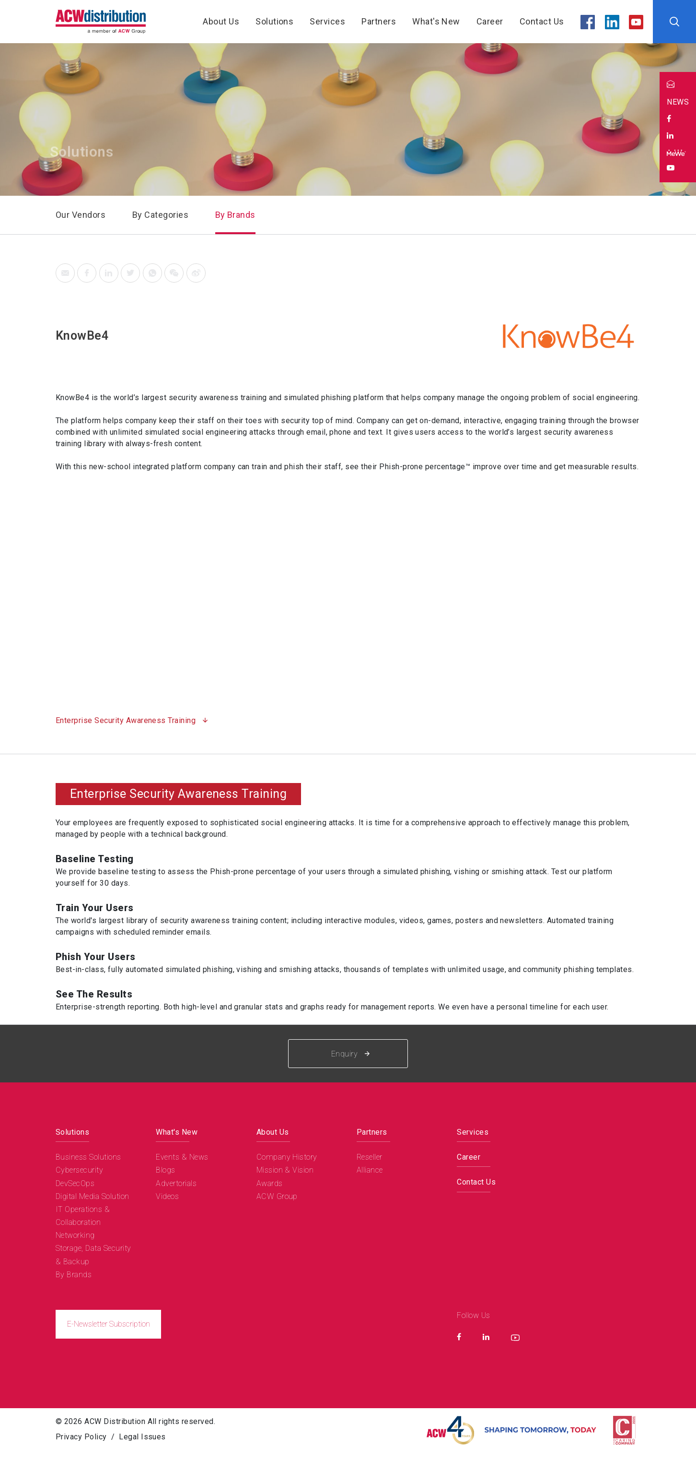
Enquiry (350, 1053)
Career (489, 21)
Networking (75, 1235)
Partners (378, 21)
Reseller (370, 1157)
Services (327, 21)
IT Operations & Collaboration (83, 1216)
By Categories (160, 215)
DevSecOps (75, 1183)
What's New (436, 21)
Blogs (165, 1170)
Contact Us (542, 21)
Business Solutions (88, 1157)
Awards (269, 1183)
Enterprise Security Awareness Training (127, 720)
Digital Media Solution (92, 1196)
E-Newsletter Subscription (108, 1324)
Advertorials (176, 1183)
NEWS (678, 102)
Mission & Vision (285, 1170)
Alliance (370, 1170)
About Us (221, 21)
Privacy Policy (81, 1436)
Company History (286, 1157)
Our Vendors (80, 215)
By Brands (235, 215)
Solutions (274, 21)
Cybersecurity (79, 1170)
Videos (167, 1196)
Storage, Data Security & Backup (93, 1255)
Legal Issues (142, 1436)
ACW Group (277, 1196)
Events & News (182, 1157)
